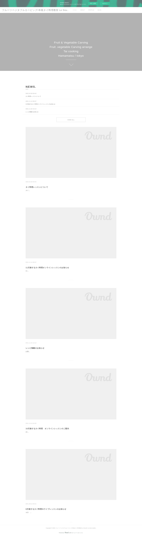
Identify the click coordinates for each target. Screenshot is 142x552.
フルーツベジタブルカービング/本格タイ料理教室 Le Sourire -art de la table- (45, 10)
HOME (75, 10)
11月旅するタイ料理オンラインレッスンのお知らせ (47, 271)
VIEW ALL (71, 120)
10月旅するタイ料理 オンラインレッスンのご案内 (47, 440)
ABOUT (82, 10)
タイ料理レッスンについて (37, 188)
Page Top (71, 538)
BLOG (99, 10)
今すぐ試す (93, 3)
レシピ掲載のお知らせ (35, 357)
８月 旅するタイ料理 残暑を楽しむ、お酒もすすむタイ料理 (47, 528)
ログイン (104, 3)
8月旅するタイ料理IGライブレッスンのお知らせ (46, 525)
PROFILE (91, 10)
